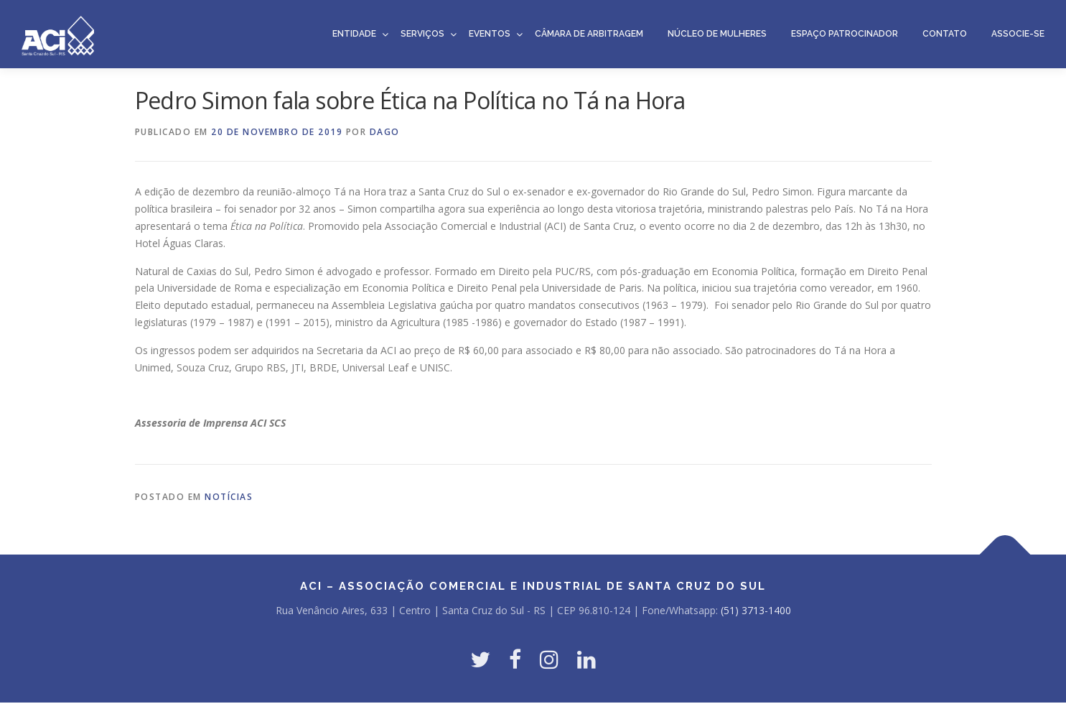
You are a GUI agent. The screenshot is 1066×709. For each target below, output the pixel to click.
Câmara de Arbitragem (589, 34)
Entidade (354, 34)
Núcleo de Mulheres (717, 34)
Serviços (422, 34)
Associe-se (1017, 34)
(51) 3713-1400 (756, 610)
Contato (944, 34)
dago (385, 132)
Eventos (489, 34)
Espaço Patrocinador (844, 34)
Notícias (229, 497)
